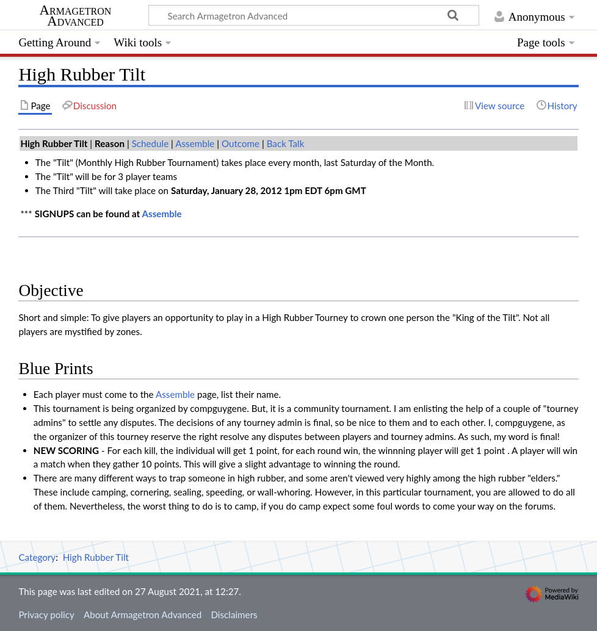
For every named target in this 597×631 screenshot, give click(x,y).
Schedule (150, 143)
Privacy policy (46, 614)
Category (37, 557)
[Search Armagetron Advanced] (314, 15)
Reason (110, 143)
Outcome (240, 143)
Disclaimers (234, 614)
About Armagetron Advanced (142, 614)
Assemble (194, 143)
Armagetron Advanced (76, 16)
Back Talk (286, 143)
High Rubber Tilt (96, 557)
